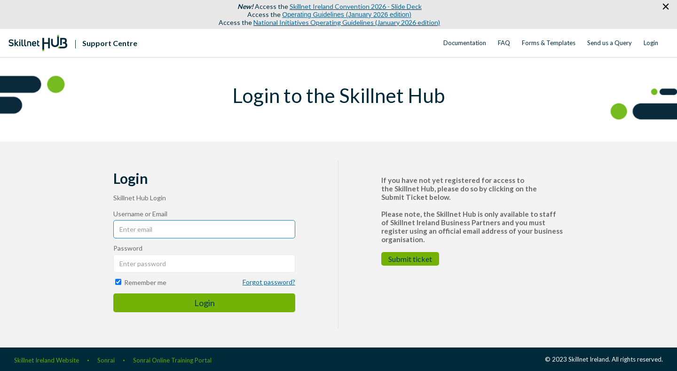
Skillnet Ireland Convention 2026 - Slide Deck (356, 6)
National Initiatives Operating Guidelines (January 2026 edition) (346, 22)
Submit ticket (410, 258)
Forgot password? (269, 282)
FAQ (504, 43)
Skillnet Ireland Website (46, 360)
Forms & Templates (548, 43)
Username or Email (140, 214)
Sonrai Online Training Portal (172, 360)
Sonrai (106, 360)
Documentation (464, 43)
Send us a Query (609, 43)
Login (651, 43)
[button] (665, 7)
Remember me (145, 282)
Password (127, 248)
